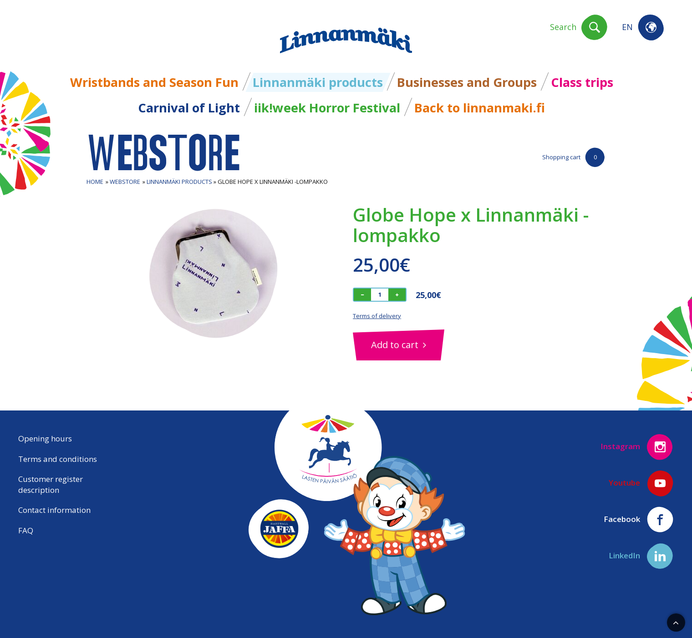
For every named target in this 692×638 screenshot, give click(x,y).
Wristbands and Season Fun (154, 82)
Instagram (637, 447)
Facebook (639, 519)
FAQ (25, 530)
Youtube (641, 483)
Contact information (54, 510)
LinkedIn (641, 556)
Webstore (125, 181)
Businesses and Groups (467, 82)
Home (94, 181)
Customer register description (50, 484)
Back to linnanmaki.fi (479, 107)
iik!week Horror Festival (327, 107)
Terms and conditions (57, 459)
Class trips (582, 82)
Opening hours (45, 438)
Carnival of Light (189, 107)
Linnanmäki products (318, 82)
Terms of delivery (377, 316)
